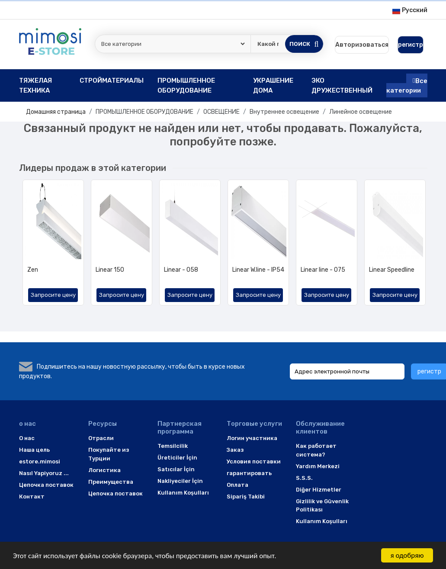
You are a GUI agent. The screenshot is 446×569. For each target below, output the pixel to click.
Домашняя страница (56, 112)
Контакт (32, 496)
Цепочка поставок (46, 485)
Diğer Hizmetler (318, 489)
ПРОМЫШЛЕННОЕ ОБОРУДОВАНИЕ (144, 112)
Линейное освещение (360, 112)
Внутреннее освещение (284, 112)
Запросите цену (53, 295)
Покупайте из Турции (108, 454)
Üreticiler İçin (177, 457)
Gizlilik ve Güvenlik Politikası (322, 505)
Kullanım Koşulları (183, 492)
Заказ (235, 450)
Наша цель (34, 450)
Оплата (237, 485)
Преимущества (110, 482)
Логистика (104, 470)
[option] (53, 246)
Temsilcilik (172, 446)
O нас (27, 438)
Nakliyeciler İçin (180, 481)
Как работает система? (316, 450)
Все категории (406, 85)
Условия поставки (254, 461)
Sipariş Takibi (246, 496)
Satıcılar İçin (176, 469)
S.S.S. (304, 478)
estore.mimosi (39, 461)
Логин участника (252, 438)
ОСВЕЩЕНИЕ (221, 112)
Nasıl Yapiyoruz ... (44, 473)
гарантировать (249, 473)
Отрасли (101, 438)
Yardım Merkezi (318, 466)
